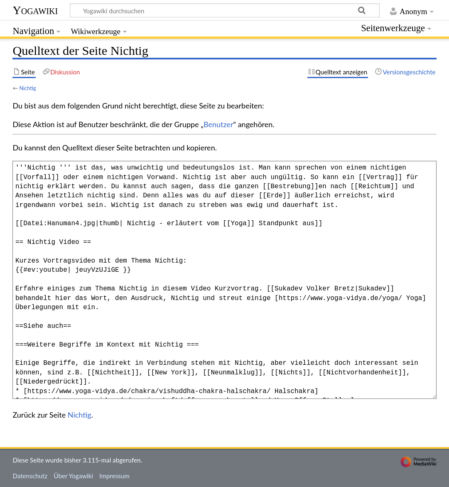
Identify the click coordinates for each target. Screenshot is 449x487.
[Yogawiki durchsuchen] (224, 10)
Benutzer (218, 124)
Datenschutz (29, 476)
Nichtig (27, 88)
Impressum (114, 476)
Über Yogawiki (73, 476)
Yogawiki (35, 10)
